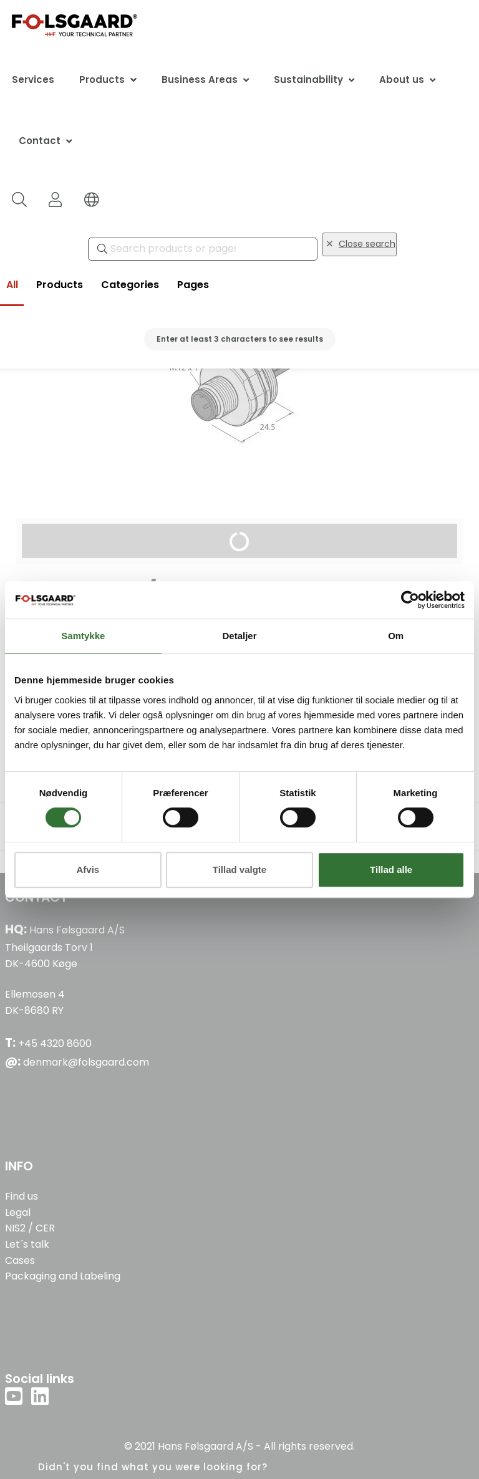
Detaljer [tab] (239, 635)
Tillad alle (391, 869)
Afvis (87, 869)
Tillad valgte (239, 869)
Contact (39, 140)
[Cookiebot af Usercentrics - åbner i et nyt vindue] (410, 599)
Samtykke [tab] (83, 635)
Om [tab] (396, 635)
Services (33, 79)
